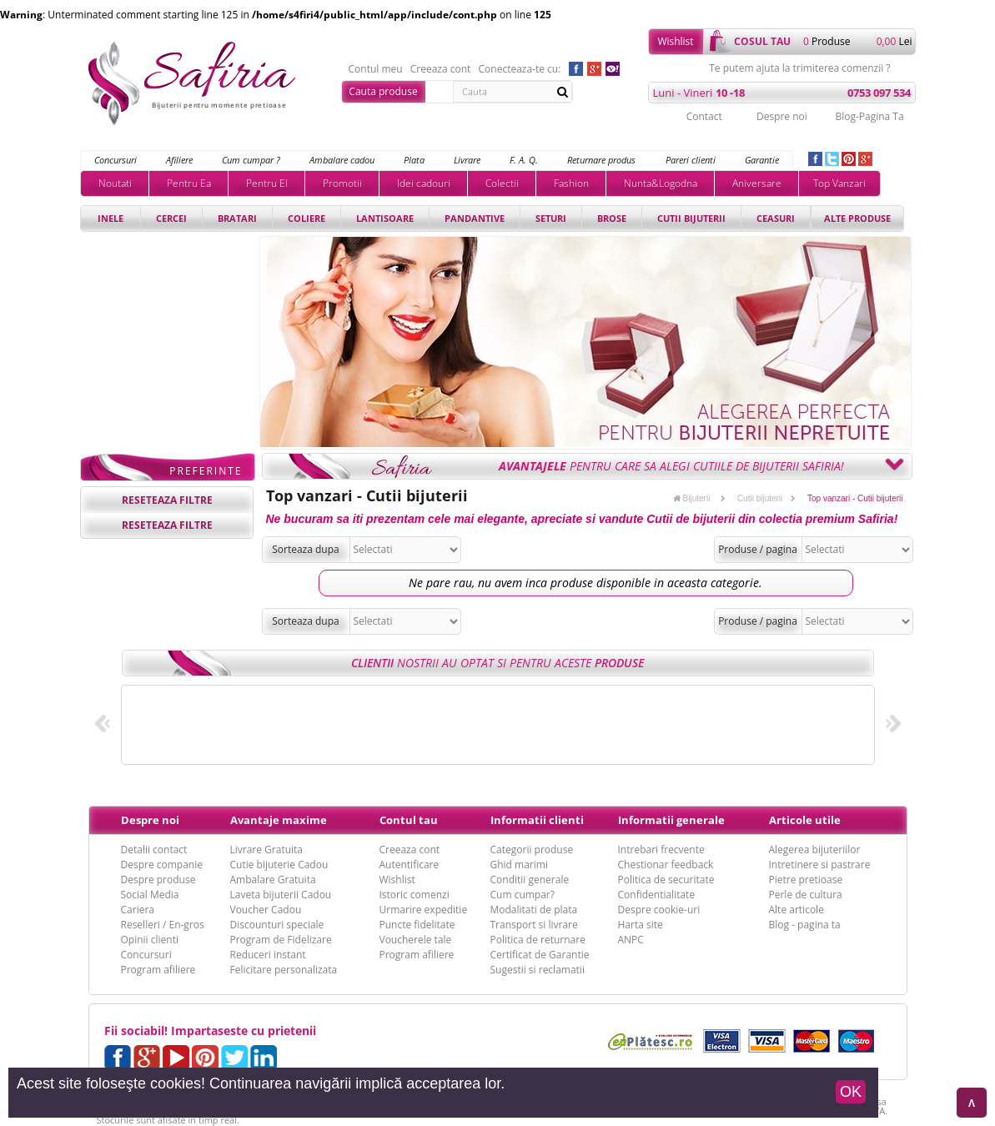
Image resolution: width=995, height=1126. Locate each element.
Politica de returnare (537, 939)
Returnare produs (601, 159)
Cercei (171, 218)
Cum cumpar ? (251, 159)
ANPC (631, 939)
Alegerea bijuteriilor (815, 849)
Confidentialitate (657, 894)
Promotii (342, 183)
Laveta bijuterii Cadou (281, 894)
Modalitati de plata (534, 909)
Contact (704, 116)
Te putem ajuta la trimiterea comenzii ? (799, 68)
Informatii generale (671, 819)
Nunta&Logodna (660, 183)
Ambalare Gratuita (273, 879)
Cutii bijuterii (691, 218)
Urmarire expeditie (423, 909)
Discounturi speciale (277, 924)
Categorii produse (532, 849)
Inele (110, 218)
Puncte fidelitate (417, 924)
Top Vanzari (839, 183)
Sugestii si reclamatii (537, 970)
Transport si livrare (534, 924)
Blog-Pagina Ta (869, 116)
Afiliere (179, 159)
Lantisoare (385, 218)
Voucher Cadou (266, 909)
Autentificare (409, 864)
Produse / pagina (757, 549)
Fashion (571, 183)
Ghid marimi (519, 864)
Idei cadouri (423, 183)
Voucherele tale (415, 939)
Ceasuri (775, 218)
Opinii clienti (149, 939)
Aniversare (756, 183)
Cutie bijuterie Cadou (279, 864)
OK (851, 1091)
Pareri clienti (691, 159)
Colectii (502, 183)
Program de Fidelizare (281, 939)
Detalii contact (154, 849)
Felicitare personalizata (284, 970)
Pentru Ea (189, 183)
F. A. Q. (524, 159)
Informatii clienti (537, 819)
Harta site (640, 924)
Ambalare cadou (341, 159)
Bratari (237, 218)
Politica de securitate (666, 879)
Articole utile (805, 819)
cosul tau (762, 41)
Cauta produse (383, 91)
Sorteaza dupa (305, 549)
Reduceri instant (268, 955)
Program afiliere (158, 970)
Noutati (115, 183)
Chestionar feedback (666, 864)
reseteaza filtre (167, 500)
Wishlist (675, 41)
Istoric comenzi (414, 894)
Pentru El (267, 183)
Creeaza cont (440, 69)
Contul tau (408, 819)
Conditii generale (530, 879)
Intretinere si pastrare (820, 864)
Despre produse (158, 879)
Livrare (467, 159)
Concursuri (115, 159)
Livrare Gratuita (267, 849)
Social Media (150, 894)
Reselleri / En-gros (162, 924)
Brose (611, 218)
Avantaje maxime (278, 819)
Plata (414, 159)
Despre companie (162, 864)
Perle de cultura (805, 894)
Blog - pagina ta (805, 924)
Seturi (550, 218)
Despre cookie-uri (659, 909)
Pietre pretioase (806, 879)
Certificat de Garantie (540, 955)
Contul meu (376, 69)
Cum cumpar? (522, 894)
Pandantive (475, 218)
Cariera (137, 909)
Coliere (306, 218)
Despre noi (781, 116)
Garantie (762, 159)
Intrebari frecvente (661, 849)
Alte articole (796, 909)
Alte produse (857, 218)
